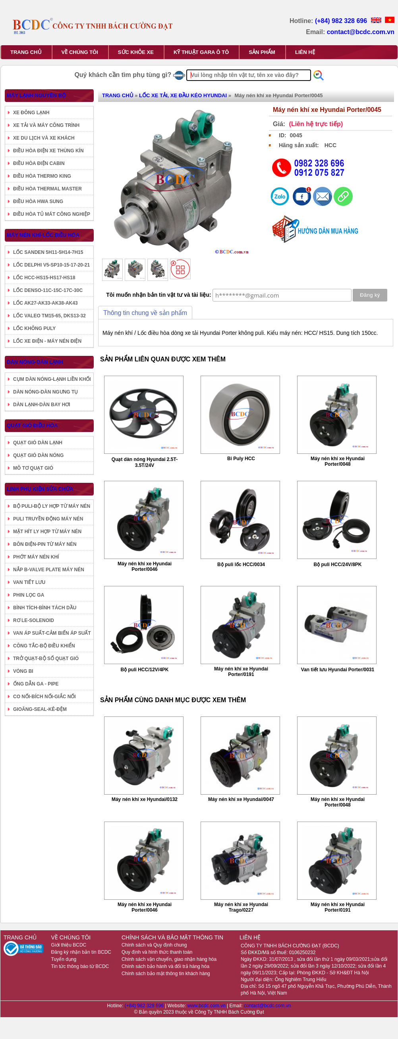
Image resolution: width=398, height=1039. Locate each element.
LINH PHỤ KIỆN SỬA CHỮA (40, 489)
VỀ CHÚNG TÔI (80, 52)
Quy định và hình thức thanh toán (157, 952)
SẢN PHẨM (262, 52)
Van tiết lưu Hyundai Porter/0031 (337, 669)
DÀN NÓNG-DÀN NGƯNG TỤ (45, 392)
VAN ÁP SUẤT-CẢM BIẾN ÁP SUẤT (52, 633)
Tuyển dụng (64, 959)
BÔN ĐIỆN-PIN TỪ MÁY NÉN (45, 544)
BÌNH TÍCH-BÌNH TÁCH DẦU (44, 608)
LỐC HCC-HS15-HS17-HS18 (44, 277)
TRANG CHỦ (26, 52)
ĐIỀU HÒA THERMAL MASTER (47, 189)
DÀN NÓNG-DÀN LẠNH (35, 362)
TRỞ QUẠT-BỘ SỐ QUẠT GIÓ (46, 658)
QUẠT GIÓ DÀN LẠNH (37, 443)
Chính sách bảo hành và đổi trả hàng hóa (165, 966)
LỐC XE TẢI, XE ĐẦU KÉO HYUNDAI (183, 95)
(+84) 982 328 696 (342, 20)
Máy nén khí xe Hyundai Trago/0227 (241, 907)
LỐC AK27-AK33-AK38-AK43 (45, 303)
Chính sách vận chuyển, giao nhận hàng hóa (169, 959)
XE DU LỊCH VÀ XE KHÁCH (44, 138)
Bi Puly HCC (241, 458)
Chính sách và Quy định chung (154, 945)
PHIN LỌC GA (28, 595)
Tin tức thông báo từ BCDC (80, 966)
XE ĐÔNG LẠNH (31, 112)
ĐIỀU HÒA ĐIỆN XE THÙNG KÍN (48, 151)
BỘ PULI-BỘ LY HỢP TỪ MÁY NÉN (51, 506)
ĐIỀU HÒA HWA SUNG (38, 201)
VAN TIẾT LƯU (29, 582)
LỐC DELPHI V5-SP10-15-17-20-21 (51, 265)
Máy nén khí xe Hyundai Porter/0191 (241, 671)
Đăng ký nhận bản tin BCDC (81, 952)
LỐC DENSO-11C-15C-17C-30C (48, 290)
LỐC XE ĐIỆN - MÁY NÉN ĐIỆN (47, 341)
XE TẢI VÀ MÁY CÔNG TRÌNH (46, 125)
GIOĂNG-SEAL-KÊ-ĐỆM (40, 709)
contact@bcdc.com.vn (360, 32)
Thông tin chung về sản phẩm (145, 312)
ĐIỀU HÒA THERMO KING (42, 176)
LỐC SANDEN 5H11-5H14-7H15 (48, 252)
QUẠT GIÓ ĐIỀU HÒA (32, 425)
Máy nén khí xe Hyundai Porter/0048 (338, 461)
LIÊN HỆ (305, 52)
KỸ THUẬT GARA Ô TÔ (201, 52)
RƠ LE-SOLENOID (33, 620)
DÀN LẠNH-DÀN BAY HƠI (41, 404)
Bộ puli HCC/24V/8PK (337, 564)
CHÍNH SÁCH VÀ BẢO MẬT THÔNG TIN (172, 937)
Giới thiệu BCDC (69, 945)
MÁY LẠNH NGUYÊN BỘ (36, 95)
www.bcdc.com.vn (207, 1005)
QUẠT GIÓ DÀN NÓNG (38, 455)
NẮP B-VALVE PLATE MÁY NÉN (48, 569)
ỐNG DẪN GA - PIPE (36, 684)
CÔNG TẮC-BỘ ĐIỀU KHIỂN (44, 646)
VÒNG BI (23, 671)
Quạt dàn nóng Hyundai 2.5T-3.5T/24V (145, 462)
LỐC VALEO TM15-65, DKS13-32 (49, 316)
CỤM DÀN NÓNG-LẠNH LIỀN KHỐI (52, 379)
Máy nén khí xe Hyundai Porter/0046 (145, 566)
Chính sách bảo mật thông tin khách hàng (166, 973)
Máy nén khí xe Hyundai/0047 (241, 799)
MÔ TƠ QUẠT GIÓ (33, 468)
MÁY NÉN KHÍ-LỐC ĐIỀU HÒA (43, 235)
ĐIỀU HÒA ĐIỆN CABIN (39, 163)
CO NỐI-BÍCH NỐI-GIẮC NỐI (44, 696)
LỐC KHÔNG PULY (34, 328)
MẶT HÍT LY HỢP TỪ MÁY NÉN (47, 531)
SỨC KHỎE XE (136, 52)
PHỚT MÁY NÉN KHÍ (36, 557)
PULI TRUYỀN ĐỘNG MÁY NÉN (48, 519)
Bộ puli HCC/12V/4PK (144, 669)
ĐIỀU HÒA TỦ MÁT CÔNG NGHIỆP (51, 214)
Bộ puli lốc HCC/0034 (241, 564)
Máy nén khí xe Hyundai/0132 (145, 799)
